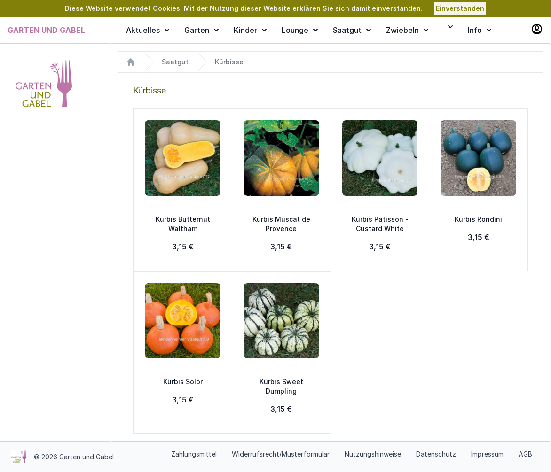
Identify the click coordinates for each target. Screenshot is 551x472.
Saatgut (352, 30)
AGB (525, 454)
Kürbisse (229, 62)
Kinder (250, 30)
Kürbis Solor (183, 382)
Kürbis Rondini (478, 219)
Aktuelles (147, 30)
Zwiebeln (407, 30)
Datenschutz (436, 454)
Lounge (300, 30)
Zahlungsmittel (194, 454)
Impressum (487, 454)
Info (479, 30)
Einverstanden (460, 8)
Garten (201, 30)
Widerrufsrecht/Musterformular (281, 454)
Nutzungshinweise (373, 454)
